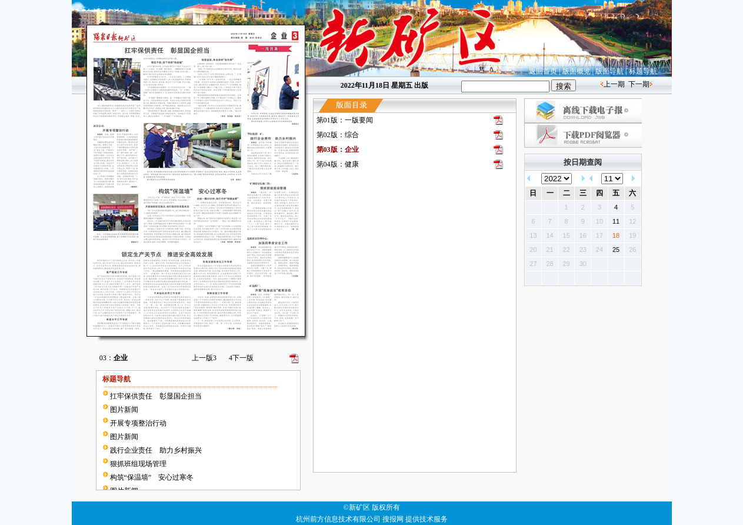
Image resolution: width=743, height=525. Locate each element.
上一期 (614, 84)
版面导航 (609, 71)
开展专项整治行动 (138, 423)
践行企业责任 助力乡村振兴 (156, 450)
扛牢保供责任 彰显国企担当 (156, 396)
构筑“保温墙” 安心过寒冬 (152, 477)
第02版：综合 (337, 135)
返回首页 (543, 71)
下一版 (241, 358)
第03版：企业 (337, 149)
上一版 (204, 358)
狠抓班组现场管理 (138, 464)
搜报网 (393, 519)
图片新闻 (124, 410)
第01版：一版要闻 (344, 120)
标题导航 (643, 71)
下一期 (638, 84)
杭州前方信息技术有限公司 (338, 519)
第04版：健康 (337, 164)
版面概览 (576, 71)
